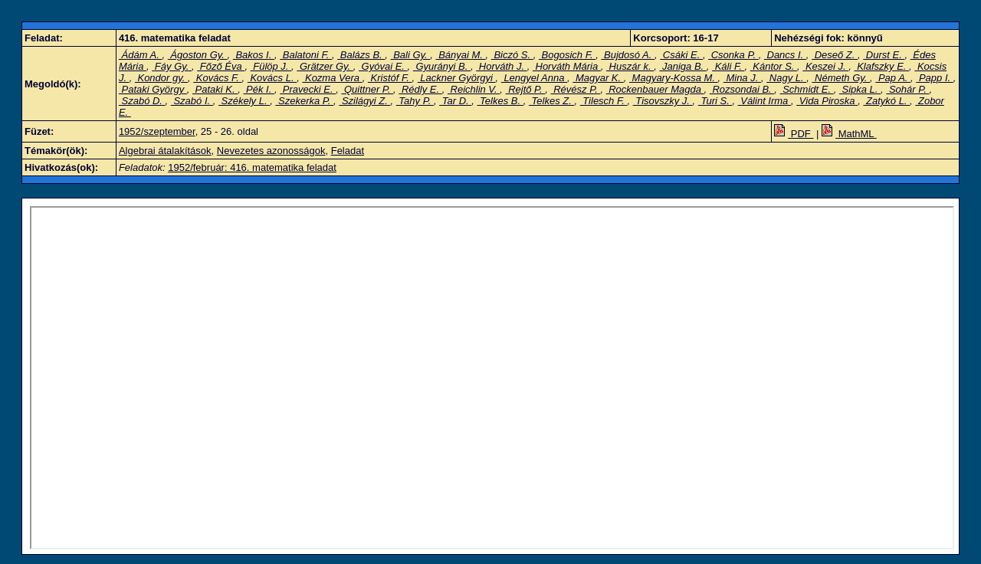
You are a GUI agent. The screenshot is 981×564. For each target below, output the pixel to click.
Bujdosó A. (628, 55)
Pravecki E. (308, 89)
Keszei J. (825, 66)
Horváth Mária (567, 66)
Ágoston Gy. (198, 55)
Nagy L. (786, 78)
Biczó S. (512, 55)
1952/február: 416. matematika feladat (252, 167)
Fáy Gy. (172, 66)
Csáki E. (681, 55)
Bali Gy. (411, 55)
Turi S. (715, 101)
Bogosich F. (567, 55)
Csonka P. (733, 55)
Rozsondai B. (742, 89)
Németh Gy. (841, 78)
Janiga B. (682, 66)
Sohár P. (907, 89)
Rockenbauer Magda (655, 89)
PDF (793, 133)
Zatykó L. (886, 101)
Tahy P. (415, 101)
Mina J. (742, 78)
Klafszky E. (882, 66)
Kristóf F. (390, 78)
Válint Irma (764, 101)
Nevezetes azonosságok (271, 150)
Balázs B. (361, 55)
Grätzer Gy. (325, 66)
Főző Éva (220, 66)
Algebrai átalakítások (165, 150)
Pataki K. (215, 89)
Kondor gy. (161, 78)
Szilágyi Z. (364, 101)
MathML (849, 133)
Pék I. (258, 89)
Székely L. (244, 101)
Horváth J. (501, 66)
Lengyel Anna (534, 78)
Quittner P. (367, 89)
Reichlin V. (474, 89)
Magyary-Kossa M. (673, 78)
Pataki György (153, 89)
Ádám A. (140, 55)
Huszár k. (630, 66)
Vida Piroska (827, 101)
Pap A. (892, 78)
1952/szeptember (157, 131)
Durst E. (883, 55)
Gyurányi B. (442, 66)
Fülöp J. (271, 66)
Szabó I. (192, 101)
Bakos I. (253, 55)
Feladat (347, 150)
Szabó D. (142, 101)
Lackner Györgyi (457, 78)
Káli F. (728, 66)
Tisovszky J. (663, 101)
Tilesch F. (604, 101)
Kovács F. (217, 78)
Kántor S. (773, 66)
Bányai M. (461, 55)
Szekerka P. (304, 101)
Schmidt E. (807, 89)
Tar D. (455, 101)
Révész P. (576, 89)
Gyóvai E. (383, 66)
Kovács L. (272, 78)
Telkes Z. (551, 101)
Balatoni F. (306, 55)
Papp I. (934, 78)
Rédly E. (420, 89)
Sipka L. (860, 89)
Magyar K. (598, 78)
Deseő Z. (835, 55)
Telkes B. (500, 101)
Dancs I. (785, 55)
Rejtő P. (526, 89)
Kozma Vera (332, 78)
